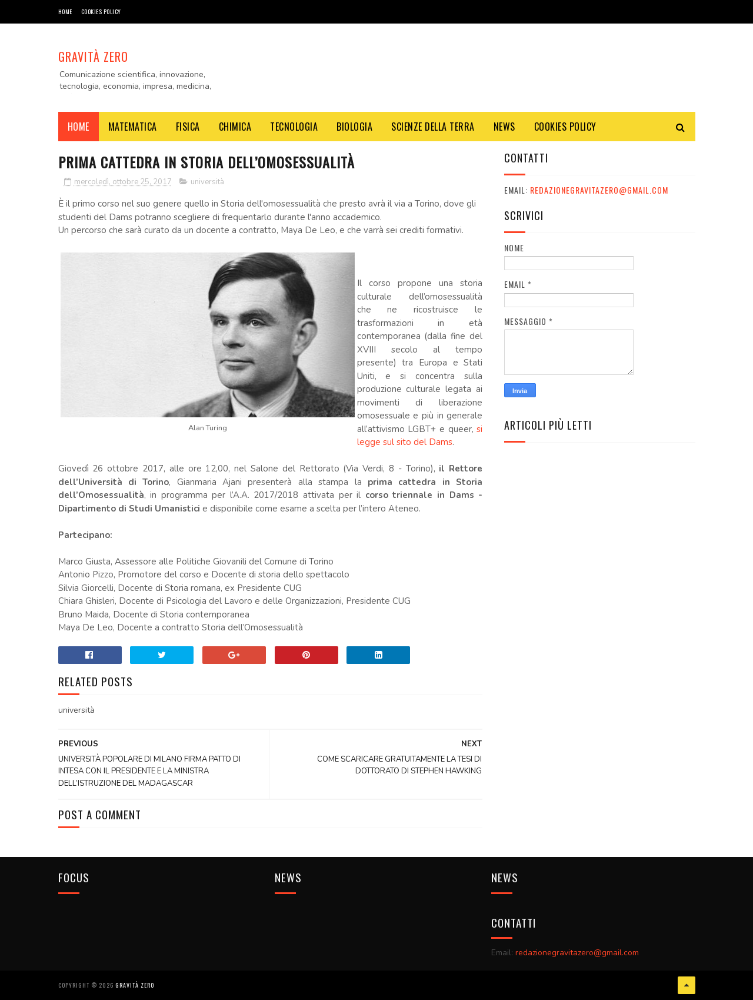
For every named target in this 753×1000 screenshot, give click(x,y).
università (207, 182)
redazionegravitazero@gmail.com (599, 190)
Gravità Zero (93, 56)
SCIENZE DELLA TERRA (433, 126)
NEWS (504, 126)
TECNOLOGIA (294, 126)
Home (65, 11)
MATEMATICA (132, 126)
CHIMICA (235, 126)
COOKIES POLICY (101, 11)
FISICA (188, 126)
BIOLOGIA (354, 126)
